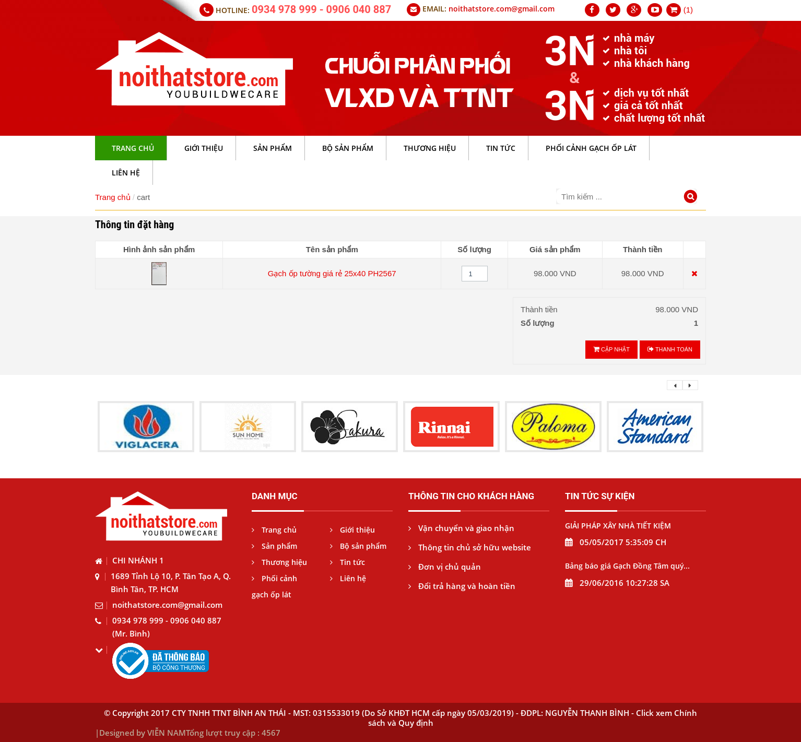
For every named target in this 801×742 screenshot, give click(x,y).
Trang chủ (113, 197)
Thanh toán (669, 349)
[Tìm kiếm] (692, 198)
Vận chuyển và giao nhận (461, 528)
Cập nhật (611, 349)
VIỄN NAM (166, 732)
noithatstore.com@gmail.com (502, 9)
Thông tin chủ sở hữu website (469, 547)
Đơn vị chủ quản (444, 566)
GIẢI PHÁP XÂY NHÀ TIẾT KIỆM (618, 526)
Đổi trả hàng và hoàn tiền (461, 586)
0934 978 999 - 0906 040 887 (321, 9)
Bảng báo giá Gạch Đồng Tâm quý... (627, 566)
